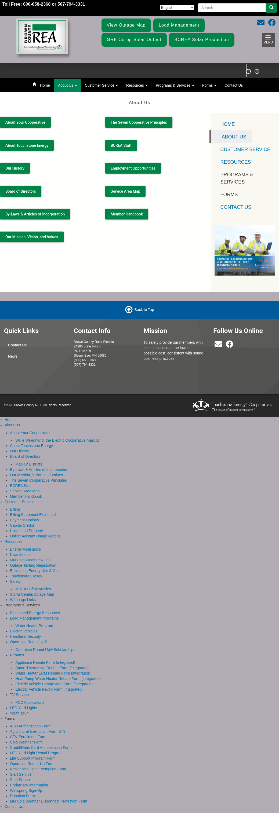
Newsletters (20, 554)
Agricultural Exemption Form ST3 (37, 731)
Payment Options (24, 520)
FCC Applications (29, 702)
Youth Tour (19, 713)
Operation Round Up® (28, 642)
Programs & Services (175, 85)
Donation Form (22, 796)
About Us (67, 85)
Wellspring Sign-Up (26, 790)
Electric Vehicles (23, 631)
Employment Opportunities (133, 168)
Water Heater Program (34, 626)
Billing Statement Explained (33, 514)
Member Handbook (127, 214)
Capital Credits (22, 525)
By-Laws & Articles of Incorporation (35, 214)
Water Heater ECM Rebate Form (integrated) (52, 673)
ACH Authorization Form (30, 726)
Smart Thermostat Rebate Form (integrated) (52, 668)
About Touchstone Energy (26, 145)
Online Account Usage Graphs (35, 536)
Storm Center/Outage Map (32, 594)
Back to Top (144, 309)
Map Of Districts (28, 464)
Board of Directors (20, 191)
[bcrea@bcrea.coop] (218, 345)
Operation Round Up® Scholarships (45, 649)
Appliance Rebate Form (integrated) (45, 662)
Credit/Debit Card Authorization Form (41, 747)
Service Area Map (125, 191)
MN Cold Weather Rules (30, 560)
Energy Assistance (25, 549)
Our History (14, 168)
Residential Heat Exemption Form (38, 769)
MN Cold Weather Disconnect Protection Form (48, 801)
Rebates (17, 655)
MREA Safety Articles (33, 589)
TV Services (20, 695)
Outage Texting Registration (33, 565)
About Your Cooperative (25, 122)
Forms (209, 85)
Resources (137, 85)
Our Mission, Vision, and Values (31, 237)
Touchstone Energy (26, 576)
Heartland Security (25, 636)
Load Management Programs (34, 618)
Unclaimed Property (26, 531)
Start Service (20, 774)
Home (45, 85)
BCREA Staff (121, 145)
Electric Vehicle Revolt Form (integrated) (49, 689)
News (12, 356)
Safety (15, 581)
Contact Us (233, 85)
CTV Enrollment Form (28, 737)
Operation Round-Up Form (32, 763)
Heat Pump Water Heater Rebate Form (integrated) (58, 678)
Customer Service (101, 85)
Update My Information (29, 785)
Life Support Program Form (33, 758)
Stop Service (20, 780)
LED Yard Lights (23, 708)
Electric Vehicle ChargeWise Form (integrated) (54, 684)
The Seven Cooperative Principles (139, 122)
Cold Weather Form (26, 742)
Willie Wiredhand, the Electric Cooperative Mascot (57, 440)
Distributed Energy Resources (35, 613)
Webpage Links (23, 600)
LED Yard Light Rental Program (36, 753)
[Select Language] (177, 7)
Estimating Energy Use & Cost (35, 571)
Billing (15, 509)
